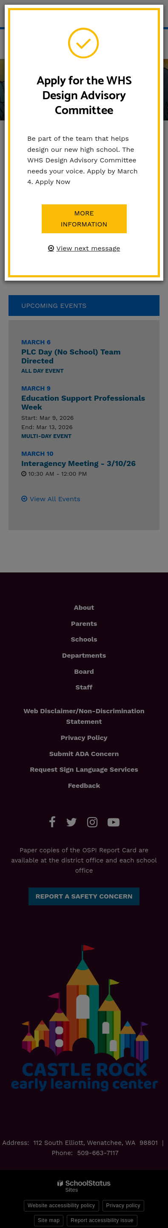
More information (84, 218)
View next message (88, 248)
